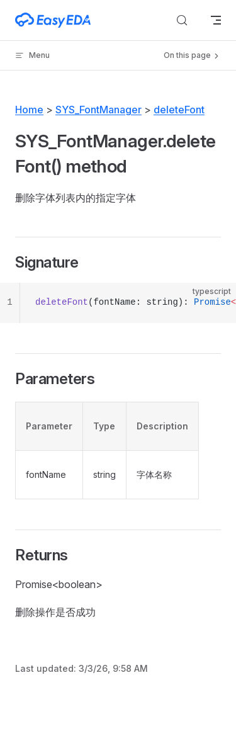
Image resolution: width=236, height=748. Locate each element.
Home (29, 109)
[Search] (182, 20)
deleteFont (179, 109)
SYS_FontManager (98, 109)
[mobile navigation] (216, 20)
